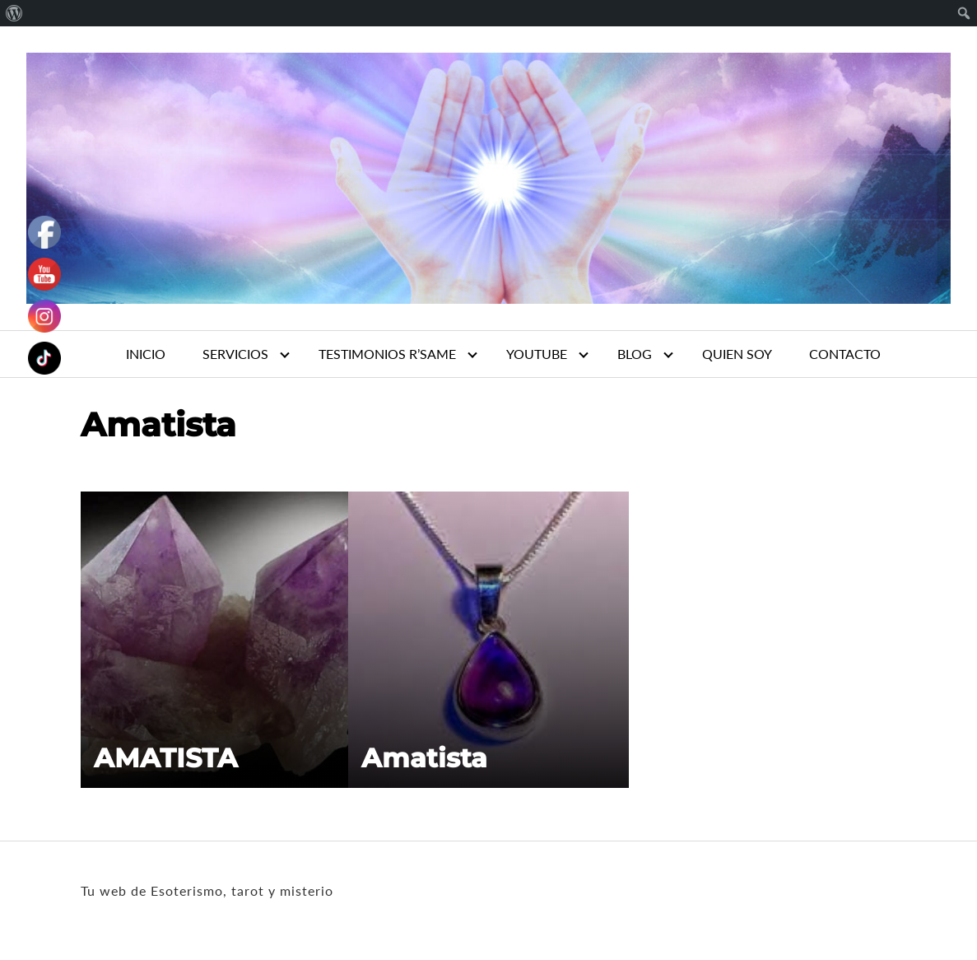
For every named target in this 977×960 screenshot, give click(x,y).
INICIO (145, 353)
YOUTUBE (536, 353)
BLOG (634, 353)
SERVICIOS (235, 353)
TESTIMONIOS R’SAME (387, 353)
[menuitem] (14, 13)
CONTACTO (845, 353)
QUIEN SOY (737, 353)
